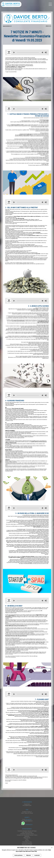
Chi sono (27, 840)
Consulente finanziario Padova (27, 833)
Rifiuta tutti (28, 855)
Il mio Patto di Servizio (27, 832)
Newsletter (26, 836)
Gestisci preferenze (18, 855)
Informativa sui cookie (27, 844)
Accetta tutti (37, 855)
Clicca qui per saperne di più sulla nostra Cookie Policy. (33, 850)
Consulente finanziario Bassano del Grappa (27, 831)
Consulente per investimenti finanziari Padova (27, 835)
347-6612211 (29, 819)
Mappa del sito (27, 837)
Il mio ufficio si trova (27, 842)
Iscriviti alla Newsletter (27, 843)
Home (27, 839)
